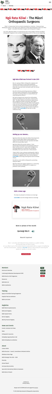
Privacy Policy (26, 383)
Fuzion (36, 387)
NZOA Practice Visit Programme (9, 276)
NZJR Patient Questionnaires (9, 308)
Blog (42, 267)
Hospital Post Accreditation (8, 296)
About (4, 5)
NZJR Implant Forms (7, 313)
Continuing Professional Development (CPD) (12, 273)
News (3, 331)
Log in (42, 276)
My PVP (42, 273)
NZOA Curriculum (6, 299)
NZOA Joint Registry (6, 311)
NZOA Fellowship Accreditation (9, 340)
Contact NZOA (5, 348)
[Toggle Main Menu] (49, 2)
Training (4, 291)
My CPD (42, 270)
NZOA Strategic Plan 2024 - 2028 (10, 357)
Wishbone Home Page (7, 354)
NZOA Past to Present (7, 372)
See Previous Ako (26, 254)
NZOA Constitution (6, 285)
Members (5, 268)
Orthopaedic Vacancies (7, 334)
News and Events (7, 326)
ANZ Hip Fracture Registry (8, 319)
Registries (5, 305)
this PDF (25, 247)
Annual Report (5, 363)
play (32, 231)
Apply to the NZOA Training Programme (11, 293)
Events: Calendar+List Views (8, 328)
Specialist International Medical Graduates (12, 369)
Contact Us (26, 382)
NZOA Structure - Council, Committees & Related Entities (16, 351)
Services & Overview (7, 270)
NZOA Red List (5, 282)
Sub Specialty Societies (8, 366)
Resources (4, 279)
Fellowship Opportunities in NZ (9, 337)
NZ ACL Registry (6, 316)
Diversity (11, 5)
